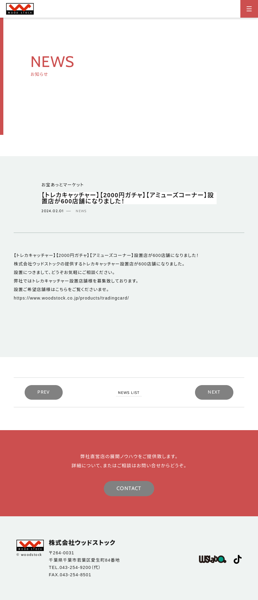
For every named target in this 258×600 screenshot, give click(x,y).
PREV (43, 392)
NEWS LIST (129, 392)
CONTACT (129, 488)
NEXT (214, 392)
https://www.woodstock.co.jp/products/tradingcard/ (71, 298)
